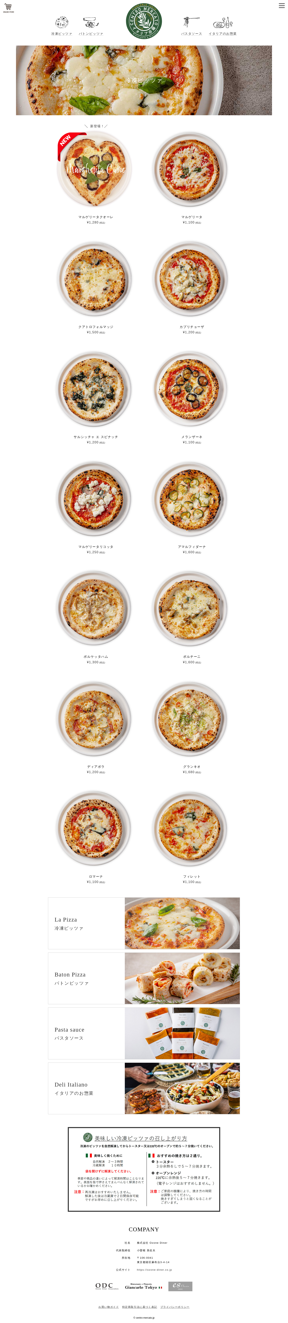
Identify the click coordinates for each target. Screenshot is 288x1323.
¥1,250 (96, 552)
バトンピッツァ (91, 33)
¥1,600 (192, 552)
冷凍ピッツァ (61, 33)
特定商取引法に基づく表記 (139, 1306)
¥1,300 (96, 662)
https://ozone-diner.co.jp (154, 1269)
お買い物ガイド (108, 1306)
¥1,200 (192, 332)
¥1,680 (192, 772)
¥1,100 (192, 222)
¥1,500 (96, 332)
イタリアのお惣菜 (223, 33)
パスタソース (191, 33)
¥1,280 (96, 222)
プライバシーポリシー (175, 1306)
